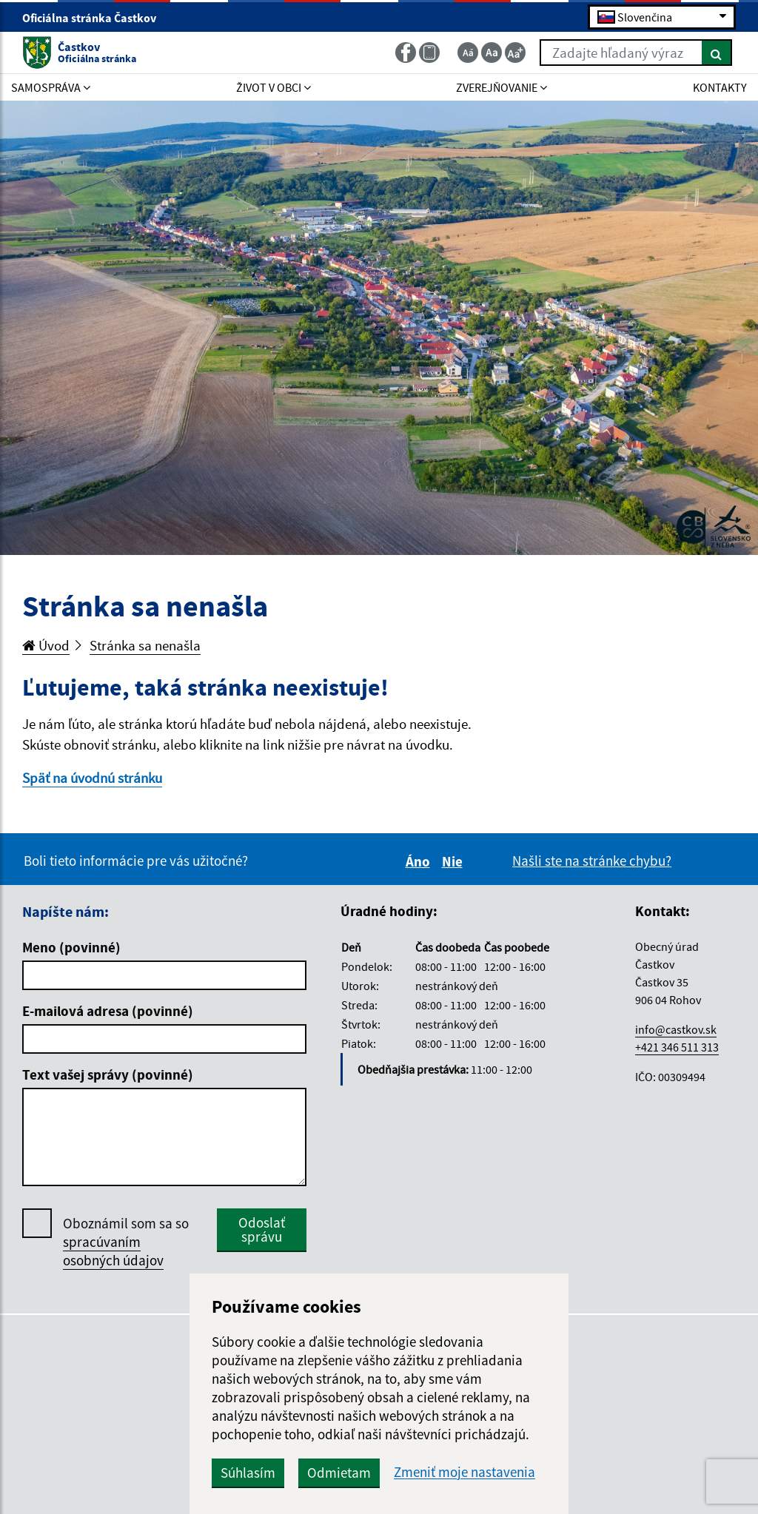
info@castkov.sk (676, 1029)
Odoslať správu (261, 1229)
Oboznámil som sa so (126, 1242)
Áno (420, 861)
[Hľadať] (717, 52)
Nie (454, 861)
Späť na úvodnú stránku (92, 778)
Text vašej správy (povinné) (107, 1074)
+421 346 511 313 (677, 1047)
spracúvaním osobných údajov (113, 1251)
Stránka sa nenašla (145, 645)
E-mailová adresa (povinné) (107, 1011)
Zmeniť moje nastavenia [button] (464, 1472)
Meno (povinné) (71, 947)
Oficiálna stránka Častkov (95, 17)
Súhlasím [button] (248, 1472)
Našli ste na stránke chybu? (591, 860)
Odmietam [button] (339, 1472)
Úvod (46, 645)
